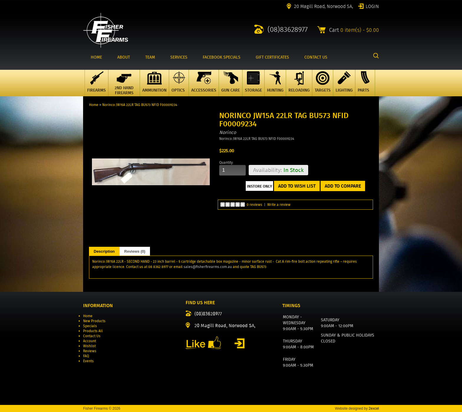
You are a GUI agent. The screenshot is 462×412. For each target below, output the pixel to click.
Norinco (227, 132)
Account (89, 340)
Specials (90, 325)
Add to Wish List (297, 186)
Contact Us (91, 335)
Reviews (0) (135, 251)
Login (372, 6)
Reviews (89, 350)
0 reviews (254, 204)
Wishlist (89, 345)
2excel (374, 408)
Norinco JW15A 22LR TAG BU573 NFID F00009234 (139, 104)
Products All (93, 330)
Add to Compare (343, 186)
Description (104, 251)
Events (88, 360)
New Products (94, 320)
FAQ (86, 355)
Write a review (279, 204)
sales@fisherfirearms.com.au (208, 266)
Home (93, 104)
